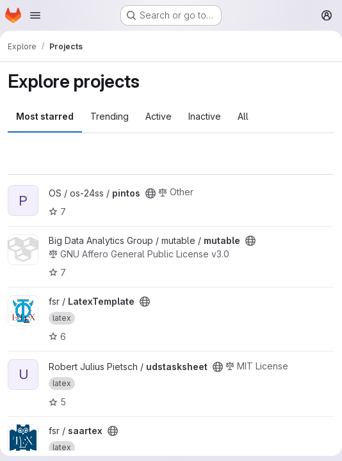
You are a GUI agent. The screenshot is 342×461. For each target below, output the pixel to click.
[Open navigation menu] (35, 15)
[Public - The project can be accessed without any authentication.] (150, 193)
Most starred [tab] (45, 116)
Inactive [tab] (204, 116)
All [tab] (243, 116)
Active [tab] (158, 116)
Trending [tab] (109, 116)
